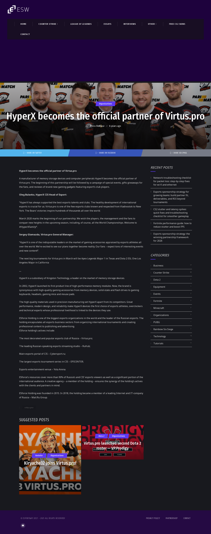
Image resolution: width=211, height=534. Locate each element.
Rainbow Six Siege (163, 329)
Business (158, 265)
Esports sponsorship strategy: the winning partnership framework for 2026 (171, 237)
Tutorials (158, 343)
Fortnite (157, 301)
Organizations (105, 104)
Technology (159, 336)
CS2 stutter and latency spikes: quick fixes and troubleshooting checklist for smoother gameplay (171, 213)
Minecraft (158, 308)
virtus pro (29, 407)
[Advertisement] (105, 61)
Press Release (97, 126)
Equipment (159, 286)
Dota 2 (156, 279)
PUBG (156, 322)
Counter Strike (161, 272)
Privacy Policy (153, 518)
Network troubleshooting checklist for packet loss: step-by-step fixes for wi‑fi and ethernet (172, 181)
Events (157, 293)
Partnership (172, 518)
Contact (186, 518)
